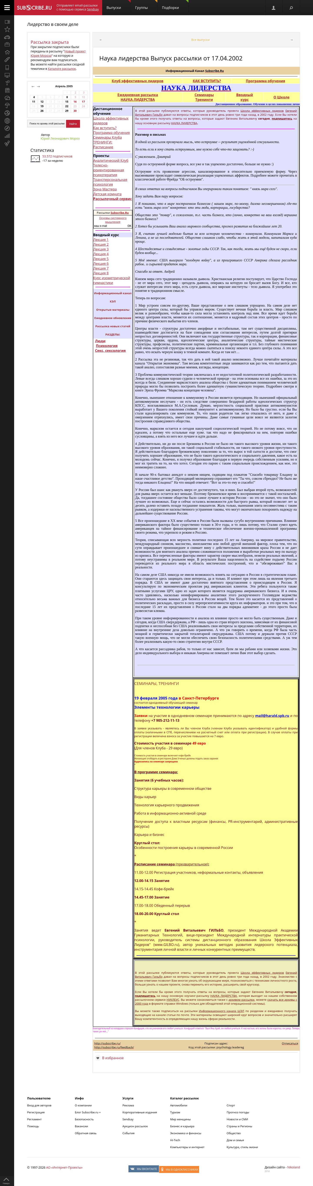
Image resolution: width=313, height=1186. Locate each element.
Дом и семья (235, 1140)
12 (41, 102)
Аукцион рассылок (135, 1126)
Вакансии (81, 1126)
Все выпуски (200, 40)
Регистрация (36, 1112)
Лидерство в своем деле (52, 24)
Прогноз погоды (238, 1112)
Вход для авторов (39, 1105)
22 (66, 106)
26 (41, 111)
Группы (146, 5)
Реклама (128, 1105)
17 (83, 102)
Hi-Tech (175, 1140)
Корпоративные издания (140, 1112)
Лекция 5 (101, 258)
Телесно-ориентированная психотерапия (108, 170)
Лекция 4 (101, 254)
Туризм (175, 1112)
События (129, 1133)
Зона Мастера (105, 189)
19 (41, 106)
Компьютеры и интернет (187, 1147)
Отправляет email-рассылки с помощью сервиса (78, 7)
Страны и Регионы (239, 1126)
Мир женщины (180, 1119)
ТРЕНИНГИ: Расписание (103, 144)
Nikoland (293, 1167)
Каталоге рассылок (62, 69)
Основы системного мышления (113, 220)
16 (75, 102)
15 (66, 102)
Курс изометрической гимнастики (111, 280)
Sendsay (128, 1119)
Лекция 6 (101, 263)
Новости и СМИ (237, 1119)
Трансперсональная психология (110, 182)
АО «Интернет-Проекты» (64, 1167)
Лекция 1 (101, 239)
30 (75, 111)
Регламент (34, 1119)
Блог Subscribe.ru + (88, 1112)
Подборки (175, 5)
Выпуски (119, 5)
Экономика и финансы (185, 1133)
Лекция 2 (101, 244)
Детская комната (107, 194)
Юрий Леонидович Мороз (60, 138)
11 (33, 102)
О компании (83, 1105)
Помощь (33, 1126)
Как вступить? (105, 127)
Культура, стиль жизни (242, 1147)
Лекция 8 (101, 273)
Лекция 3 (101, 249)
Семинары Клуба (107, 137)
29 (66, 111)
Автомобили (178, 1105)
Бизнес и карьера (182, 1126)
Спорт (231, 1105)
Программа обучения (111, 132)
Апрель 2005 (64, 86)
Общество (234, 1133)
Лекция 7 (101, 268)
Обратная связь (86, 1133)
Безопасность (84, 1119)
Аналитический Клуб (110, 160)
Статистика (42, 150)
